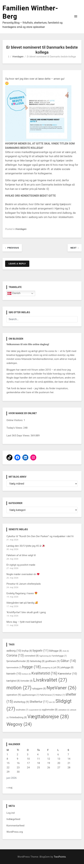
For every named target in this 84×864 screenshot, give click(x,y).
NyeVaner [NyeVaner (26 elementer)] (61, 688)
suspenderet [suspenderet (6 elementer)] (35, 710)
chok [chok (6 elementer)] (65, 651)
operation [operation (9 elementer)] (13, 694)
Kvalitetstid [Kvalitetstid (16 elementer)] (44, 673)
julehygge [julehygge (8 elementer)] (67, 667)
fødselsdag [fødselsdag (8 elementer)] (37, 661)
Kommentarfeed (15, 825)
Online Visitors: (15, 420)
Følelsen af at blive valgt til (21, 555)
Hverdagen (21, 229)
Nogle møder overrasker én (22, 574)
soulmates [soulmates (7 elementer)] (22, 710)
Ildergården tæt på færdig (22, 602)
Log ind (10, 812)
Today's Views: (14, 427)
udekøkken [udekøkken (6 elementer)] (63, 710)
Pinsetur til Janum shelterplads (23, 583)
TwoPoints (60, 856)
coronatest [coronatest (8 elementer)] (31, 655)
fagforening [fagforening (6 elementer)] (45, 656)
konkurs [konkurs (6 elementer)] (26, 674)
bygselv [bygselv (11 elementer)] (41, 650)
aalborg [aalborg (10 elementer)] (13, 650)
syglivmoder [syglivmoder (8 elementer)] (50, 709)
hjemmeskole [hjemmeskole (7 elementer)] (14, 667)
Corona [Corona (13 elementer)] (15, 655)
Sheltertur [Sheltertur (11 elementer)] (39, 701)
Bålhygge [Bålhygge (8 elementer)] (55, 650)
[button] (76, 16)
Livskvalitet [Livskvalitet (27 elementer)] (50, 680)
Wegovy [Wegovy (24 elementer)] (19, 724)
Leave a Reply (17, 263)
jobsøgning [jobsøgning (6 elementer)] (47, 668)
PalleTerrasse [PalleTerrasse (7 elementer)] (47, 695)
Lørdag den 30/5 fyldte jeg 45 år (25, 545)
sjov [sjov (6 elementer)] (52, 702)
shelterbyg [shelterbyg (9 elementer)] (21, 701)
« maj (9, 787)
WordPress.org (14, 831)
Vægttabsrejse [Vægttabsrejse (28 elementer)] (48, 716)
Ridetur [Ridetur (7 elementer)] (60, 695)
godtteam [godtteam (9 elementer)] (52, 661)
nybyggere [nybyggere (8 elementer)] (39, 688)
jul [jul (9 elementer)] (57, 667)
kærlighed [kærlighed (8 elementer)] (13, 680)
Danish (13, 293)
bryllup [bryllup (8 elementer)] (27, 650)
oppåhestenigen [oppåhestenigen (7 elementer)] (30, 695)
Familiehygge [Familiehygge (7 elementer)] (59, 656)
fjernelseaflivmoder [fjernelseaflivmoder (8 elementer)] (17, 661)
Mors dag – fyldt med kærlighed (24, 621)
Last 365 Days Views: (18, 435)
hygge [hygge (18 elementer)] (31, 667)
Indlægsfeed (13, 819)
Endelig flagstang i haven (21, 593)
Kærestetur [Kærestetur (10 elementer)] (67, 673)
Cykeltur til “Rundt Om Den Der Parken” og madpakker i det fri (40, 536)
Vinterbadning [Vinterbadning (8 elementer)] (18, 717)
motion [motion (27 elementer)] (18, 688)
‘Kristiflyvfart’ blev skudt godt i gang (26, 612)
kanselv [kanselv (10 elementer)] (13, 673)
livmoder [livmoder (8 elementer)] (26, 680)
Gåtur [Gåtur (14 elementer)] (68, 661)
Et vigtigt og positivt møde (20, 564)
